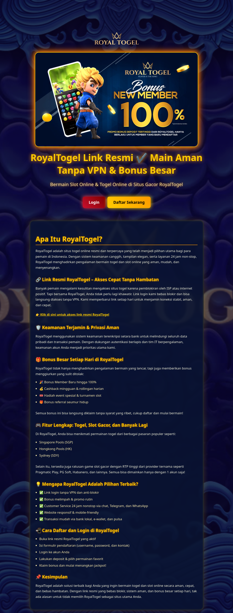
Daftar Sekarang (129, 202)
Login (94, 202)
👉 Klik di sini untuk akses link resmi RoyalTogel (72, 314)
